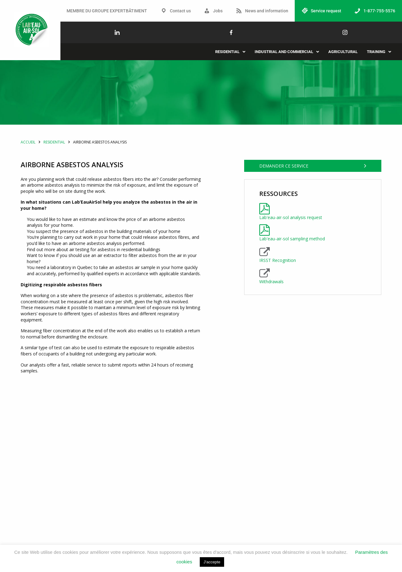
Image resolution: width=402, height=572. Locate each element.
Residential (230, 51)
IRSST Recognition (277, 298)
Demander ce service (283, 209)
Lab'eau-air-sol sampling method (292, 276)
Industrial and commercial (287, 51)
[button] (230, 51)
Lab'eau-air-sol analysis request (290, 255)
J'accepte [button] (211, 562)
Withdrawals (271, 319)
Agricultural (343, 51)
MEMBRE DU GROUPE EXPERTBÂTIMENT (107, 10)
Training (379, 51)
